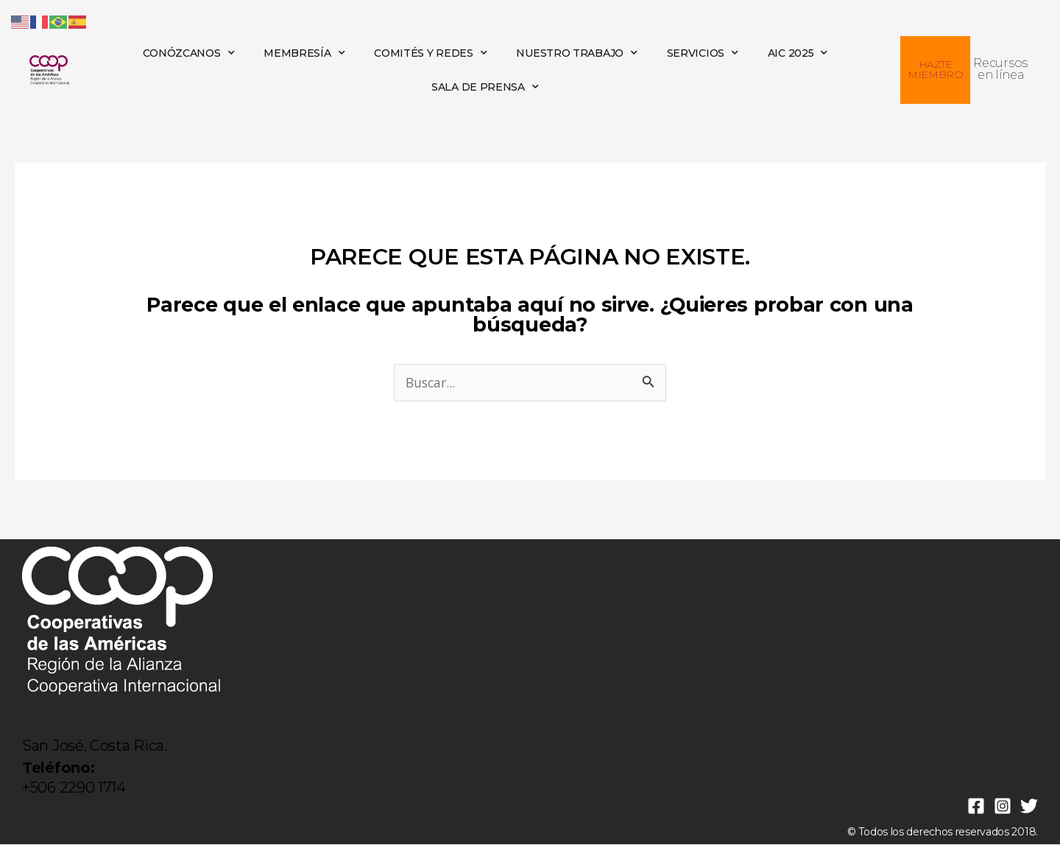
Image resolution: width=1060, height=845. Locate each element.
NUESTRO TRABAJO (576, 53)
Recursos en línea (1000, 69)
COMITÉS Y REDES (430, 53)
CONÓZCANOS (189, 53)
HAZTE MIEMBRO (936, 69)
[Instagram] (1002, 807)
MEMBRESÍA (304, 53)
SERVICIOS (702, 53)
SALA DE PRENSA (485, 87)
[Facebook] (976, 807)
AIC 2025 (797, 53)
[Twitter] (1029, 807)
